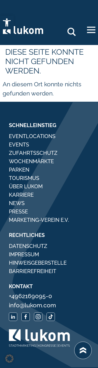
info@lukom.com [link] (32, 305)
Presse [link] (18, 211)
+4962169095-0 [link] (30, 295)
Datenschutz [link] (28, 246)
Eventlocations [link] (32, 136)
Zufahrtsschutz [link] (33, 153)
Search (73, 30)
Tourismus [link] (24, 178)
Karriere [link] (21, 195)
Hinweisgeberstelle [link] (38, 263)
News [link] (17, 203)
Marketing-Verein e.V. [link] (39, 220)
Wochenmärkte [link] (31, 161)
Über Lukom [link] (26, 186)
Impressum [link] (24, 254)
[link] (7, 22)
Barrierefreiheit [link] (32, 271)
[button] (9, 358)
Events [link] (19, 144)
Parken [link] (19, 170)
